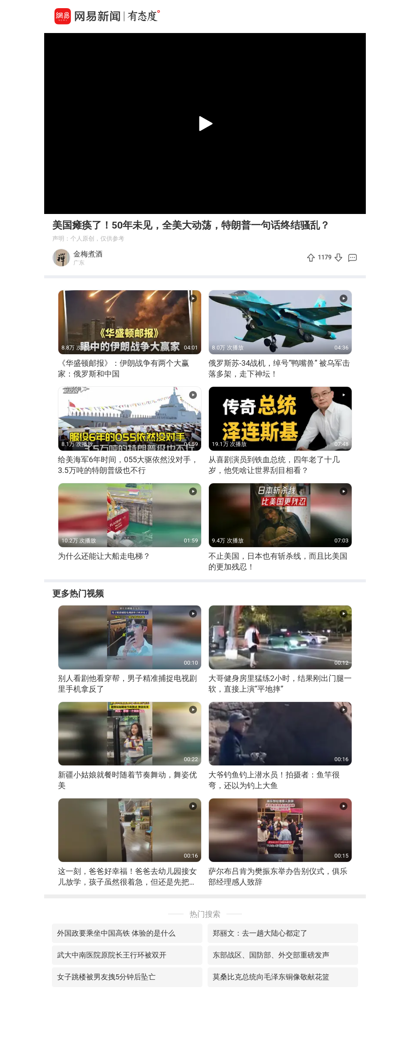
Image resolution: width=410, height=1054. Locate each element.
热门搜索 (205, 913)
